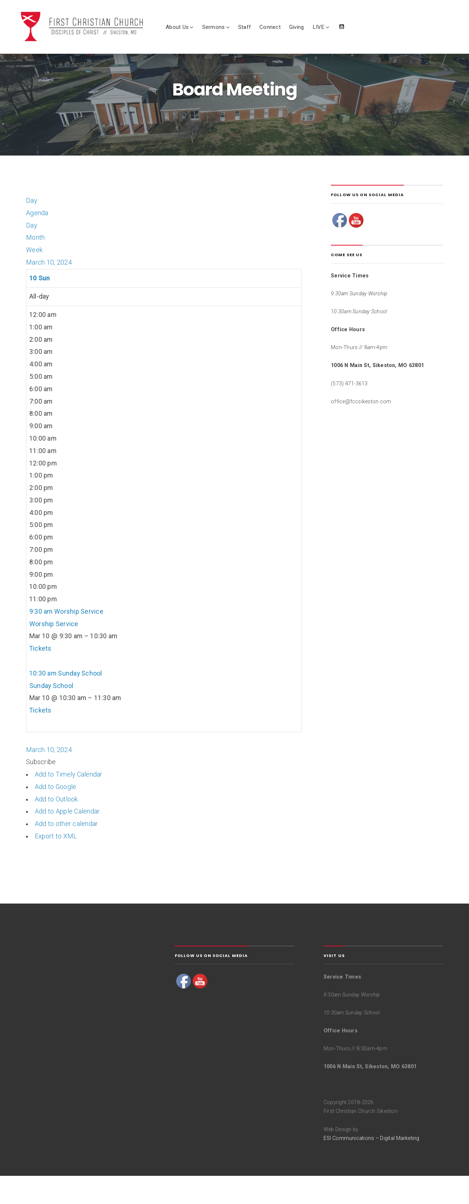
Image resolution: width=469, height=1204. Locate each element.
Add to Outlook (56, 827)
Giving (311, 29)
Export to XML (56, 864)
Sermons (228, 29)
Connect (285, 29)
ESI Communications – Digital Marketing (372, 1166)
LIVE (334, 29)
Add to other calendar (66, 852)
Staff (259, 29)
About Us (192, 29)
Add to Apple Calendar (67, 839)
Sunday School (51, 713)
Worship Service (53, 651)
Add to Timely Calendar (69, 802)
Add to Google (55, 815)
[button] (41, 790)
